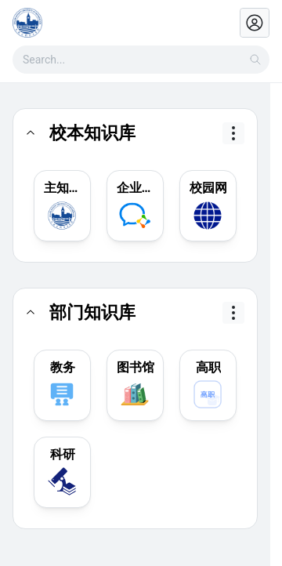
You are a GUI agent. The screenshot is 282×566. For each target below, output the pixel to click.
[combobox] (141, 59)
